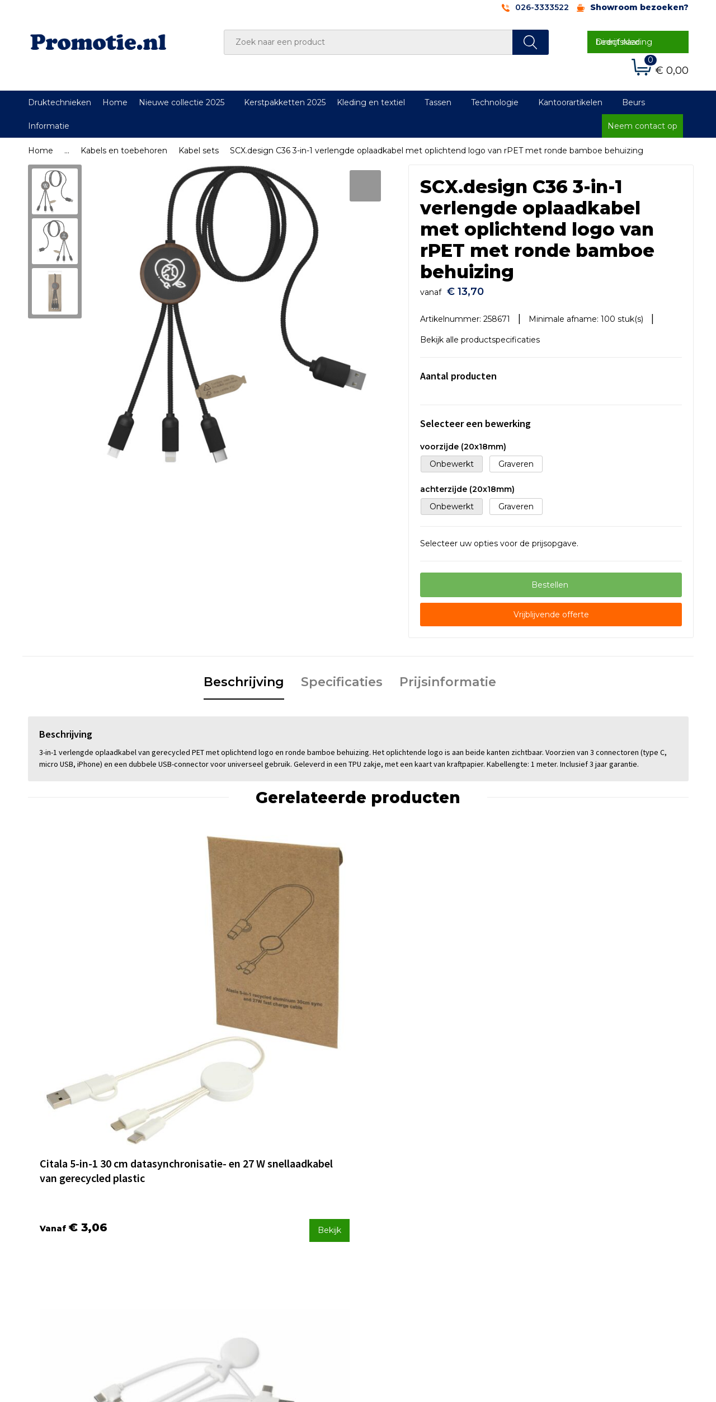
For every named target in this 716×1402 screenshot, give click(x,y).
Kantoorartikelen (570, 102)
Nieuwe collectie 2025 (181, 102)
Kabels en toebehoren (124, 151)
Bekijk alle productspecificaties (484, 335)
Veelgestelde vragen (248, 1188)
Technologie (495, 102)
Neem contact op (642, 126)
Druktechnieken (59, 102)
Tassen (438, 102)
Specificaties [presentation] (342, 676)
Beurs (633, 102)
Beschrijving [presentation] (244, 676)
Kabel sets (198, 151)
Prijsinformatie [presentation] (447, 676)
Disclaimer (555, 1218)
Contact (387, 1174)
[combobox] (368, 42)
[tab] (244, 678)
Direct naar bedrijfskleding (624, 42)
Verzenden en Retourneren (425, 1203)
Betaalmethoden (405, 1188)
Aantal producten (458, 370)
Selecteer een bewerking (475, 417)
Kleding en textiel (371, 102)
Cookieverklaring (567, 1188)
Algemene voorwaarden (582, 1174)
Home (115, 102)
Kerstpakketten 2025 (285, 102)
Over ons (225, 1174)
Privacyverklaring (568, 1203)
